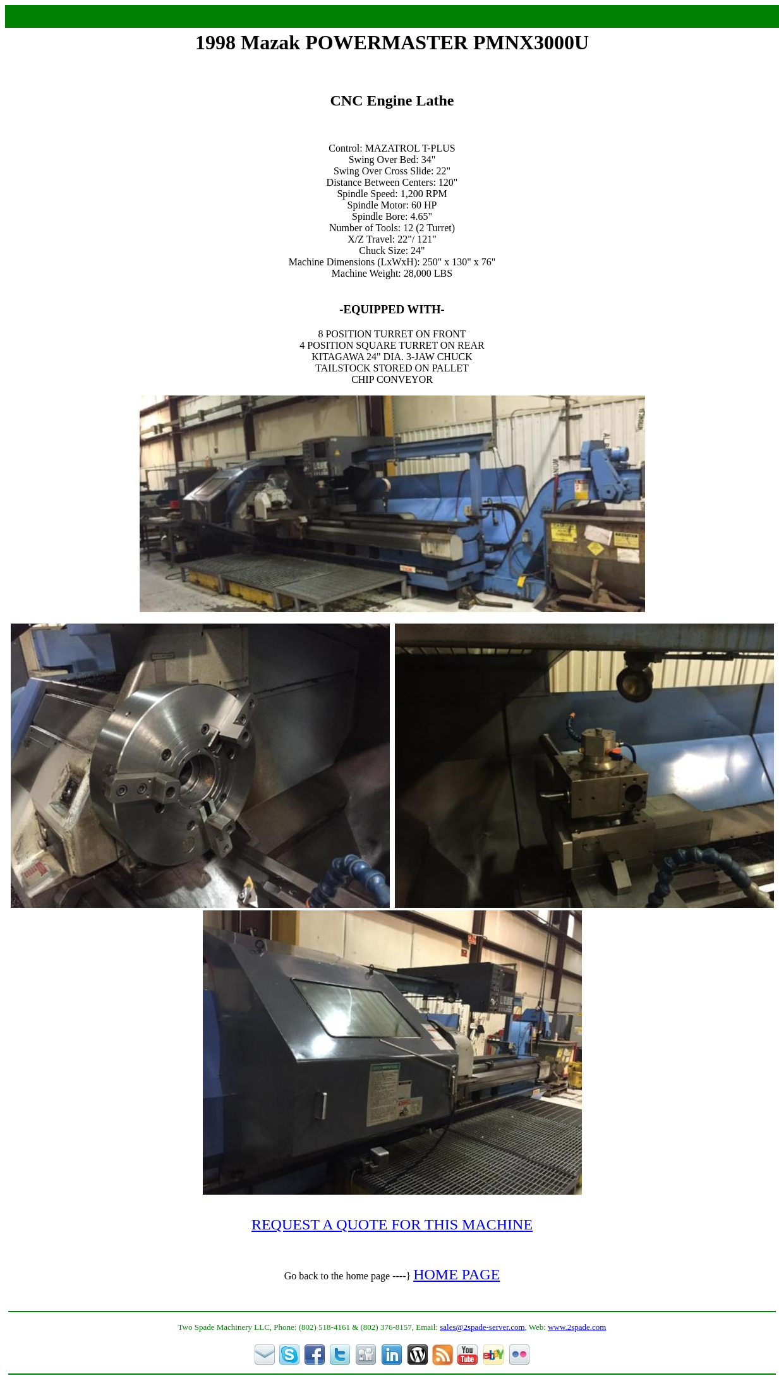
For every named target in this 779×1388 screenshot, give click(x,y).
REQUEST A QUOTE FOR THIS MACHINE (392, 1224)
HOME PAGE (456, 1274)
